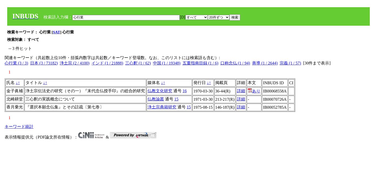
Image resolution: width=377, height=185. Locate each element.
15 (176, 99)
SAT (56, 32)
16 (185, 91)
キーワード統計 (19, 126)
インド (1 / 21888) (107, 63)
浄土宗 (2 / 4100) (74, 63)
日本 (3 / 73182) (44, 63)
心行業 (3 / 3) (16, 63)
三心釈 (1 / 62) (138, 63)
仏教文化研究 (160, 91)
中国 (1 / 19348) (167, 63)
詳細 (241, 91)
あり (254, 91)
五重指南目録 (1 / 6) (200, 63)
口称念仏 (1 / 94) (235, 63)
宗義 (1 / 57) (290, 63)
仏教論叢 (156, 99)
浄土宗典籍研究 (162, 107)
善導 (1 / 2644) (265, 63)
